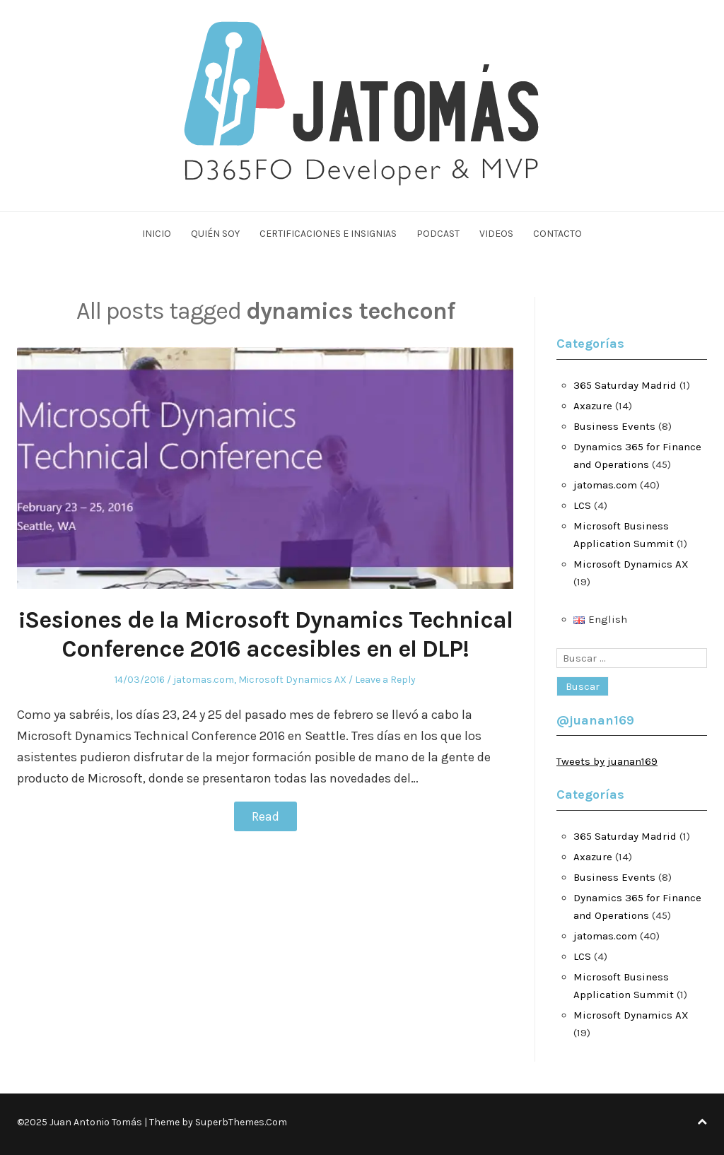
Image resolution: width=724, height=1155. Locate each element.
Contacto (557, 234)
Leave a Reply (385, 680)
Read (265, 816)
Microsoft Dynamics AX (292, 680)
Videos (496, 234)
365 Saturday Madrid (625, 385)
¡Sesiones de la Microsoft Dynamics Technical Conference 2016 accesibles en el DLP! (265, 634)
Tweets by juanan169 (607, 761)
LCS (582, 505)
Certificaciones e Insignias (328, 234)
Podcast (438, 234)
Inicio (156, 234)
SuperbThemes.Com (241, 1122)
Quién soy (215, 234)
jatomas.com (203, 680)
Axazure (592, 405)
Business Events (614, 426)
